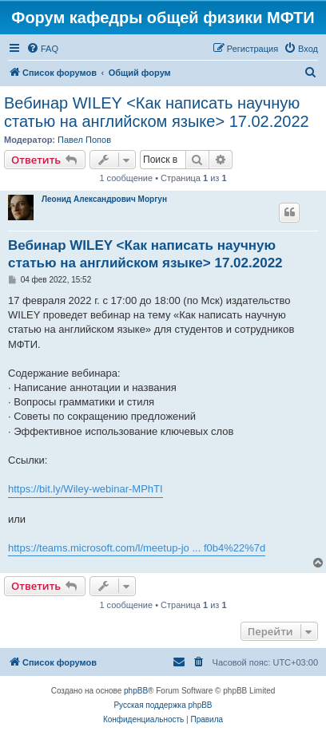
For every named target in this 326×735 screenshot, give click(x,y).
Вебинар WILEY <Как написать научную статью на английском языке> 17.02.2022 (156, 112)
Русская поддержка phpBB (162, 705)
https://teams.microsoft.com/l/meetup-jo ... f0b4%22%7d (136, 548)
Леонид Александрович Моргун (104, 199)
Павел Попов (84, 139)
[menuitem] (42, 48)
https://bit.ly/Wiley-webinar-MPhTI (85, 489)
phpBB (136, 690)
